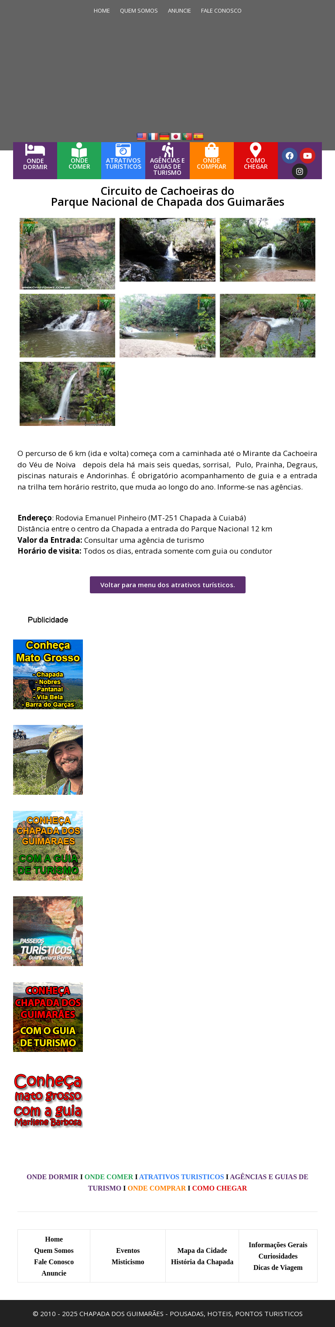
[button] (168, 584)
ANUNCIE (179, 10)
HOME (102, 10)
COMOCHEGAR (256, 163)
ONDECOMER (79, 163)
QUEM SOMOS (139, 10)
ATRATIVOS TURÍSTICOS (123, 163)
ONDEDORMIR (35, 164)
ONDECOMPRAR (211, 163)
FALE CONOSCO (221, 10)
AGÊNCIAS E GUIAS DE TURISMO (167, 166)
